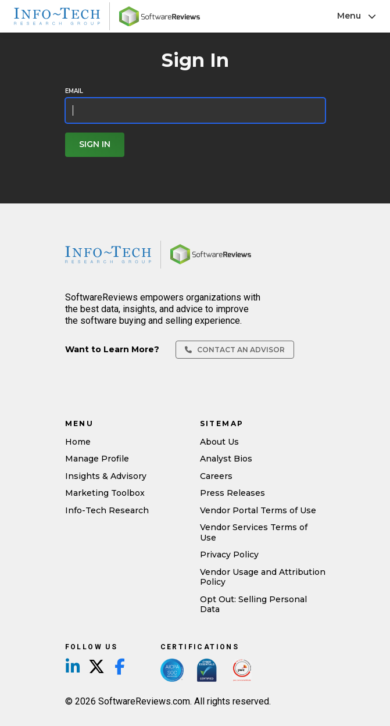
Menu (356, 15)
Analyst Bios (226, 458)
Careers (216, 476)
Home (78, 442)
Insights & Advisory (105, 476)
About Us (219, 442)
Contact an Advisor (235, 349)
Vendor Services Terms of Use (253, 532)
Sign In (94, 144)
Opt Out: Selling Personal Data (253, 604)
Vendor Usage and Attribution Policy (262, 577)
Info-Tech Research (107, 510)
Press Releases (232, 493)
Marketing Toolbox (105, 493)
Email (74, 91)
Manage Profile (97, 458)
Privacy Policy (229, 554)
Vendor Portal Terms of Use (258, 510)
